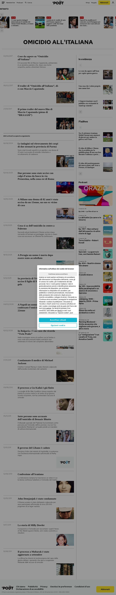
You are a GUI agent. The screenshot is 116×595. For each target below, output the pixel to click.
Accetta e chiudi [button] (58, 320)
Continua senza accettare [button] (58, 274)
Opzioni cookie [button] (58, 325)
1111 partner (46, 308)
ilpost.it (59, 310)
